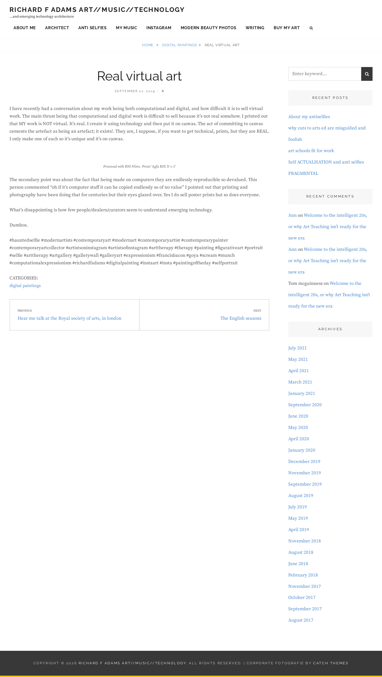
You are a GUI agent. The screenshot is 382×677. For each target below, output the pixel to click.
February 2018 (303, 576)
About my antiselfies (309, 118)
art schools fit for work (311, 152)
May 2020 (298, 429)
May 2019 (298, 519)
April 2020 (298, 440)
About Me (25, 28)
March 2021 (300, 383)
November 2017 (304, 588)
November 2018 (304, 542)
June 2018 (298, 565)
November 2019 (304, 474)
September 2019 (305, 485)
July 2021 (297, 349)
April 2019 (298, 531)
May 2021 (298, 360)
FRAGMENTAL (303, 175)
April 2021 (298, 372)
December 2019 (304, 463)
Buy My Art (287, 28)
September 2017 (305, 610)
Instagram (159, 28)
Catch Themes (331, 664)
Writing (255, 28)
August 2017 (300, 622)
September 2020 (305, 406)
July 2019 (297, 508)
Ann (292, 216)
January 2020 (301, 451)
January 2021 (301, 395)
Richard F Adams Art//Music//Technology (97, 10)
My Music (126, 28)
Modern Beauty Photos (208, 28)
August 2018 (300, 553)
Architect (57, 28)
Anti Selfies (92, 28)
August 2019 (300, 497)
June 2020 (298, 417)
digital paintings (179, 46)
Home (148, 46)
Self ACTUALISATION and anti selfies (326, 163)
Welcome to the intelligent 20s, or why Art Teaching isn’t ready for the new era (327, 228)
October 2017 (302, 599)
